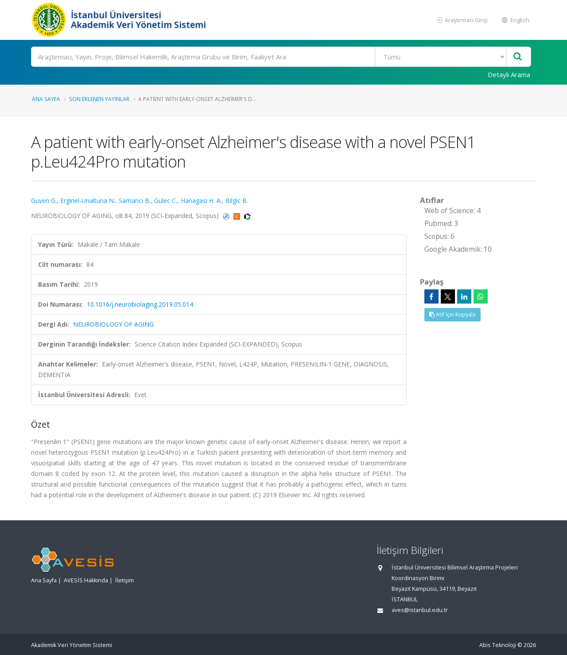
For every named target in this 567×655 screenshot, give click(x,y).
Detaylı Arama (509, 74)
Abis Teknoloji (497, 645)
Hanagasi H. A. (201, 200)
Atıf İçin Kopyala (452, 314)
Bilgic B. (236, 200)
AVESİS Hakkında (86, 580)
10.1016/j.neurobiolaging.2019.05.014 (140, 304)
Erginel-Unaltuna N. (87, 200)
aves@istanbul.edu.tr (420, 610)
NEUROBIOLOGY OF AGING (113, 324)
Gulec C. (165, 200)
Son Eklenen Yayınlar (99, 98)
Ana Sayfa (46, 98)
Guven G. (44, 200)
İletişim (124, 580)
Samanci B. (135, 200)
